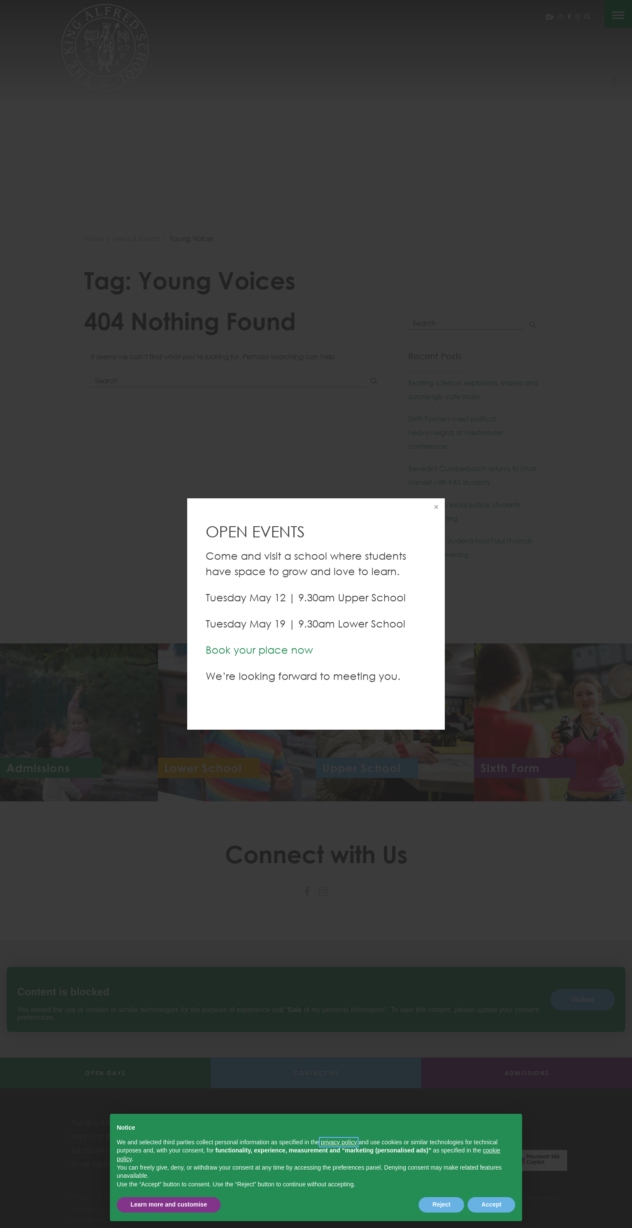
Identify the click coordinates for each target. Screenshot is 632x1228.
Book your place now (259, 649)
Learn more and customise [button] (169, 1204)
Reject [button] (441, 1204)
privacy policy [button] (339, 1142)
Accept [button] (491, 1204)
